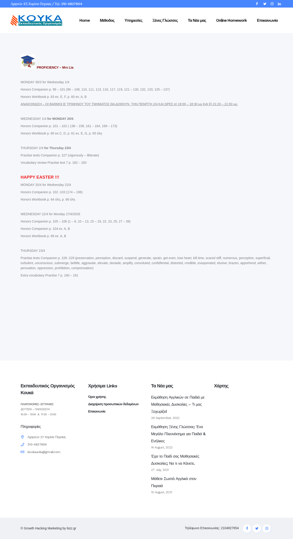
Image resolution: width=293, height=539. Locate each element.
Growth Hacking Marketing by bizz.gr (50, 528)
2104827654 (230, 528)
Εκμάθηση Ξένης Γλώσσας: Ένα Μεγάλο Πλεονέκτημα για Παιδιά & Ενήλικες (178, 433)
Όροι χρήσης (97, 397)
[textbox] (146, 215)
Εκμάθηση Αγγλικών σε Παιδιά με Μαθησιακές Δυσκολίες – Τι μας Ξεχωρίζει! (177, 404)
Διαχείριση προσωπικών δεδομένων (113, 404)
